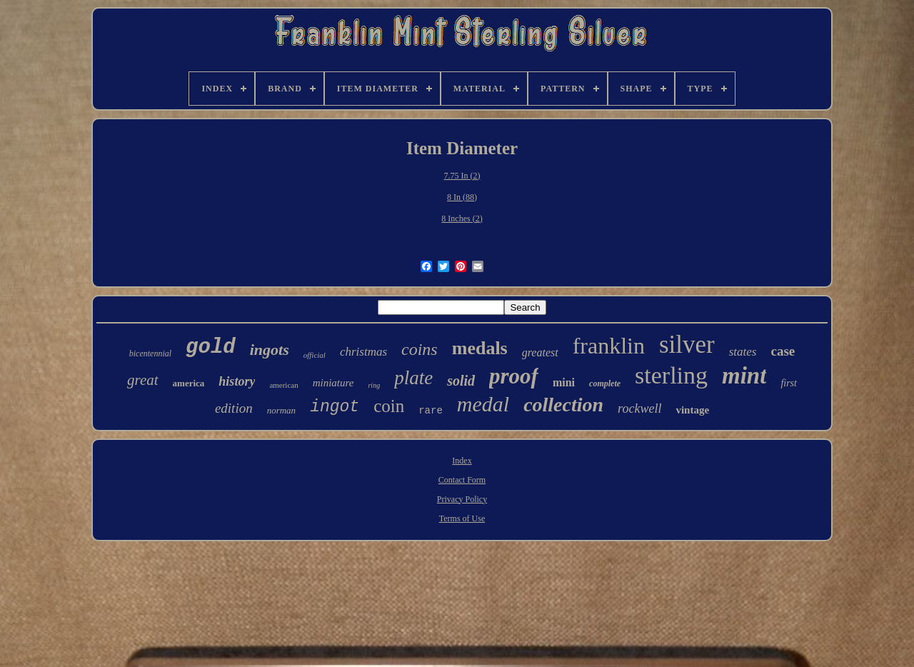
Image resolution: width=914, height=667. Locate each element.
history (237, 381)
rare (430, 410)
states (743, 351)
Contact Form (462, 480)
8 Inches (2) (461, 219)
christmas (363, 351)
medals (480, 348)
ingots (269, 349)
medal (483, 404)
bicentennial (150, 353)
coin (388, 406)
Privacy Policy (462, 499)
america (189, 383)
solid (461, 380)
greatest (540, 352)
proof (513, 375)
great (143, 379)
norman (281, 410)
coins (419, 349)
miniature (333, 382)
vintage (692, 410)
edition (234, 408)
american (283, 385)
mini (564, 382)
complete (605, 383)
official (314, 355)
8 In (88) (462, 197)
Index (461, 461)
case (782, 350)
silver (687, 344)
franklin (609, 345)
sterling (671, 375)
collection (563, 404)
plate (413, 377)
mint (744, 375)
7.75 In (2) (462, 176)
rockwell (639, 408)
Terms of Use (462, 518)
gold (211, 347)
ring (374, 385)
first (788, 383)
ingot (334, 407)
